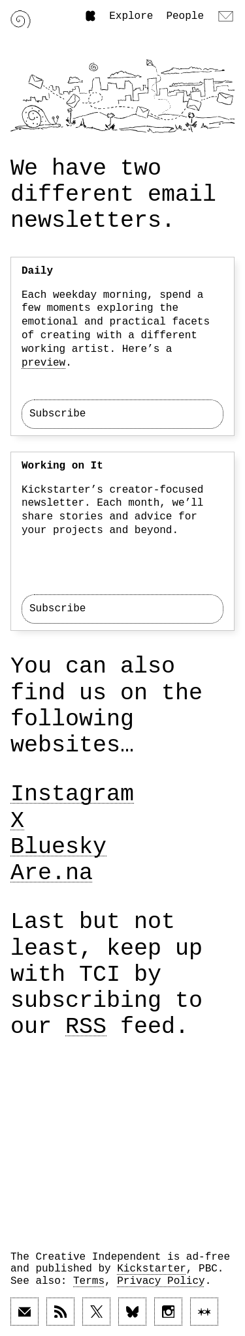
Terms (89, 1281)
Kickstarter (151, 1269)
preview (43, 363)
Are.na (51, 873)
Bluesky (58, 847)
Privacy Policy (160, 1281)
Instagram (72, 794)
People (185, 16)
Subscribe (57, 414)
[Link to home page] (20, 19)
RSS (85, 1027)
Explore (131, 16)
